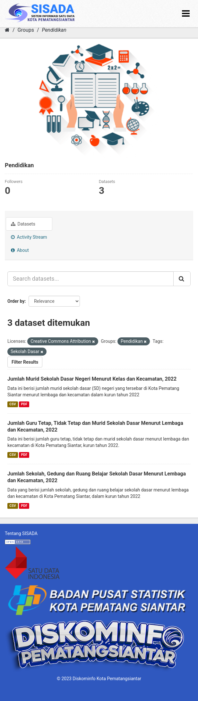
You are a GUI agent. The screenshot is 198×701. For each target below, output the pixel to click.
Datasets (23, 224)
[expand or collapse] (185, 13)
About (20, 250)
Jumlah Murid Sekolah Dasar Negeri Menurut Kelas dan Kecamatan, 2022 (91, 379)
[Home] (7, 30)
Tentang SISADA (21, 533)
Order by (16, 301)
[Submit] (182, 278)
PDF (24, 404)
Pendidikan (54, 30)
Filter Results (25, 362)
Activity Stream (29, 237)
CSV (12, 404)
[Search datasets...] (90, 278)
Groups (26, 30)
